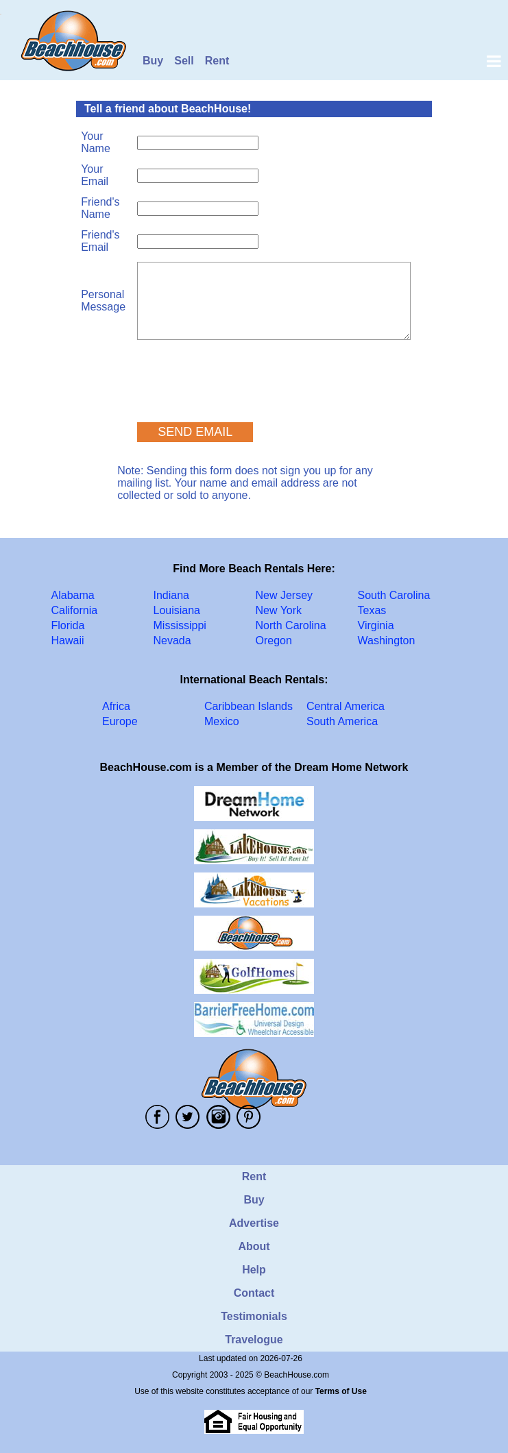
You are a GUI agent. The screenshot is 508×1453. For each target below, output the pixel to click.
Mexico (221, 721)
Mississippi (180, 625)
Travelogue (253, 1339)
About (253, 1246)
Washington (386, 640)
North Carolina (291, 625)
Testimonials (254, 1316)
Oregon (274, 640)
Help (254, 1269)
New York (279, 610)
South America (342, 721)
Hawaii (67, 640)
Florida (68, 625)
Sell (183, 60)
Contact (254, 1293)
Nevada (172, 640)
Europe (120, 721)
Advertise (254, 1223)
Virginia (376, 625)
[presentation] (241, 375)
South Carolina (394, 595)
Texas (372, 610)
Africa (116, 706)
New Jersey (284, 595)
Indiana (172, 595)
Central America (345, 706)
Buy (153, 60)
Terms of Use (341, 1391)
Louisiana (177, 610)
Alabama (73, 595)
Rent (217, 60)
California (74, 610)
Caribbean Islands (248, 706)
